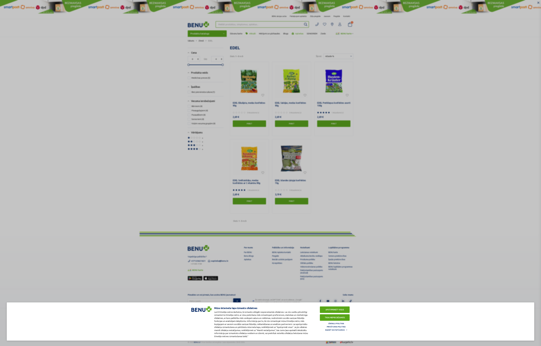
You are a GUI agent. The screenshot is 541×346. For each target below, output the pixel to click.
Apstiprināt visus (335, 310)
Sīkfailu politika (336, 323)
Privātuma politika (336, 327)
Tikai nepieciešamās (335, 317)
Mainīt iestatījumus (335, 330)
